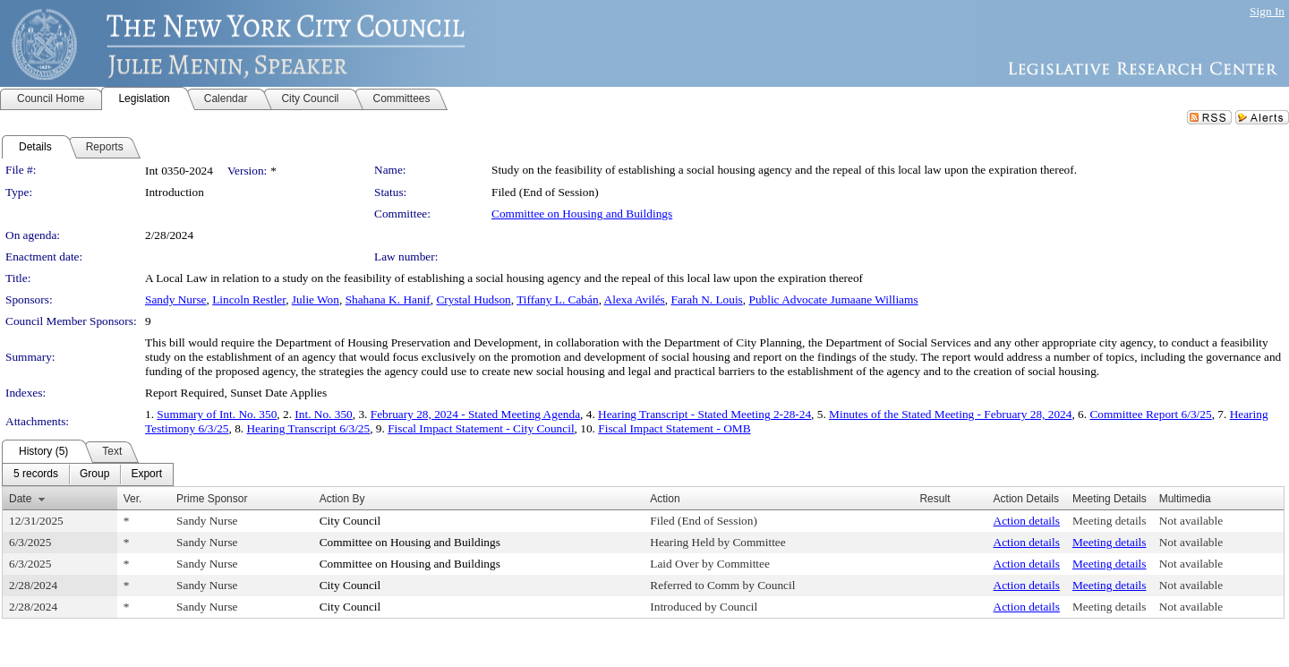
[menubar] (88, 474)
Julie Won (315, 299)
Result (934, 498)
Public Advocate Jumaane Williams (833, 299)
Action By (342, 498)
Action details (1027, 520)
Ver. (133, 498)
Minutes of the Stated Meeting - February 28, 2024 (950, 414)
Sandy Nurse (175, 299)
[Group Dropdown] (94, 474)
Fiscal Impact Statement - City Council (481, 428)
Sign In (1267, 11)
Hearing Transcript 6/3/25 (308, 428)
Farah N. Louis (706, 299)
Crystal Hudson (473, 299)
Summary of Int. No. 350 (217, 414)
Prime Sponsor (211, 498)
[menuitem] (36, 474)
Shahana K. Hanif (388, 299)
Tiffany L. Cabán (557, 299)
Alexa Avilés (634, 299)
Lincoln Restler (249, 299)
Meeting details (1109, 520)
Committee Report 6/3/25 (1150, 414)
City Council (350, 520)
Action (664, 498)
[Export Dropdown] (146, 474)
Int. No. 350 (323, 414)
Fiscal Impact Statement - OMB (674, 428)
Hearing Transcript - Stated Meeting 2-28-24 (704, 414)
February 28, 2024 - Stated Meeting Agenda (475, 414)
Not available (1191, 520)
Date (20, 498)
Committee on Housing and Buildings (581, 213)
